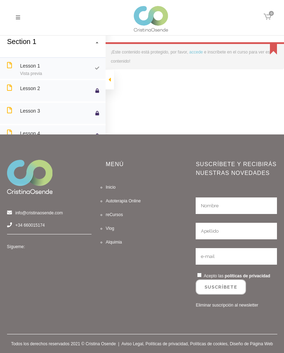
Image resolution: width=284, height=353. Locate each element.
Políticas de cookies (208, 343)
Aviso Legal (132, 343)
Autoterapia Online (123, 200)
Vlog (110, 228)
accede (196, 52)
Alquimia (114, 242)
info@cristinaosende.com (39, 212)
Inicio (110, 187)
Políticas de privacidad (166, 343)
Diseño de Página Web (251, 343)
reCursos (114, 214)
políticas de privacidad (247, 275)
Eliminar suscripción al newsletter (227, 305)
